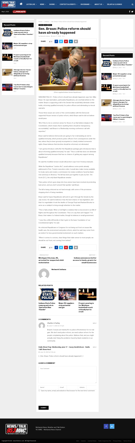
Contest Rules (92, 441)
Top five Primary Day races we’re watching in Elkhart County (23, 87)
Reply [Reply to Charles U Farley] (94, 323)
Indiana (41, 25)
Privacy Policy (117, 441)
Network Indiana (45, 36)
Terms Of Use (127, 441)
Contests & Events (68, 4)
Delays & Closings (114, 4)
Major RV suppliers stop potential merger (66, 305)
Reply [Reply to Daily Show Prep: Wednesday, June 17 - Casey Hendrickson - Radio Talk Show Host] (94, 347)
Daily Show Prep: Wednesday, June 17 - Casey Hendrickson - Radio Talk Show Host (64, 348)
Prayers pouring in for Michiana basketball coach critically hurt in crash (86, 307)
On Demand (85, 4)
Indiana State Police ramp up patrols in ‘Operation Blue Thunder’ (47, 306)
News (42, 4)
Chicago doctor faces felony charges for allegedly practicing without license (22, 73)
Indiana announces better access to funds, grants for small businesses (84, 260)
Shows (52, 4)
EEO (77, 441)
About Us (98, 4)
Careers (83, 441)
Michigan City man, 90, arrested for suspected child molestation (51, 260)
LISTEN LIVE (30, 4)
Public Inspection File (104, 441)
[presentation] (55, 399)
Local (45, 25)
